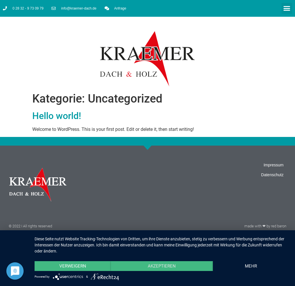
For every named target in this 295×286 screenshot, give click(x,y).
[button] (286, 8)
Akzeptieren (162, 266)
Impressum (273, 165)
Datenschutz (272, 174)
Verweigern (72, 266)
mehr (251, 266)
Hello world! (56, 115)
